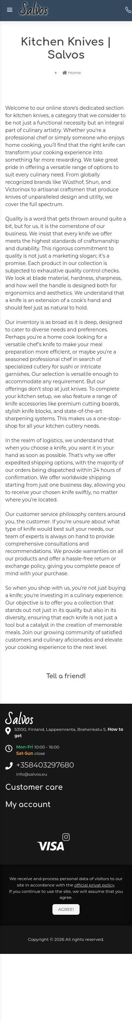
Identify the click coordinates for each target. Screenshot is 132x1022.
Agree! (66, 909)
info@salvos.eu (31, 774)
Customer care (35, 787)
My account (29, 804)
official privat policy (94, 885)
